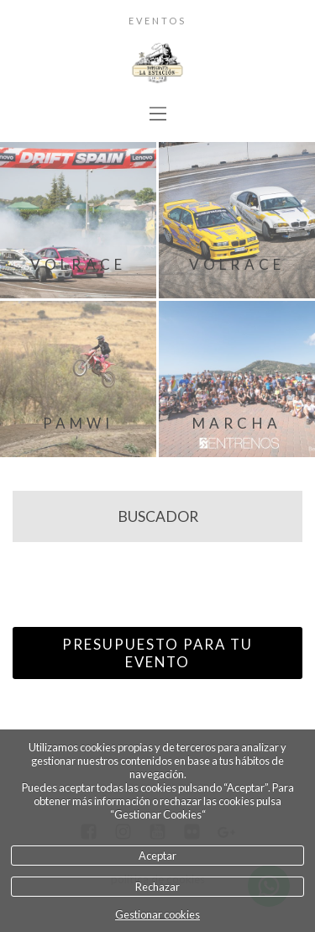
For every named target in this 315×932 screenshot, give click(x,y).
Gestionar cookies (157, 914)
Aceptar (157, 855)
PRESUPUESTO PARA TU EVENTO (157, 653)
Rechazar (157, 886)
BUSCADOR (158, 516)
